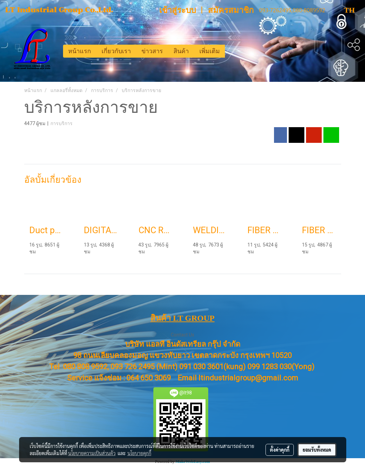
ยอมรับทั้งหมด (317, 450)
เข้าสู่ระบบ (177, 10)
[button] (231, 51)
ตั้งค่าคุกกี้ (279, 450)
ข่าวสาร (152, 51)
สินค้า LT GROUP (182, 318)
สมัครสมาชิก (231, 10)
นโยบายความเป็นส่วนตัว (92, 453)
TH (343, 10)
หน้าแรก (79, 51)
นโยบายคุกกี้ (139, 453)
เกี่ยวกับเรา (116, 51)
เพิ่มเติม (209, 51)
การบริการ (61, 123)
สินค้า (181, 51)
